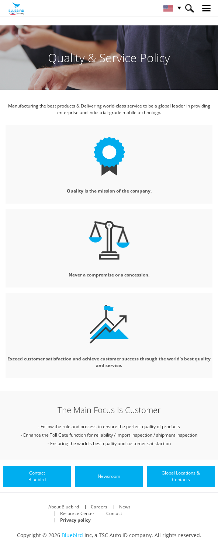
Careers (99, 507)
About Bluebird (63, 507)
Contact (114, 513)
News (125, 507)
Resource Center (77, 513)
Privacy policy (75, 520)
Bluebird (72, 535)
